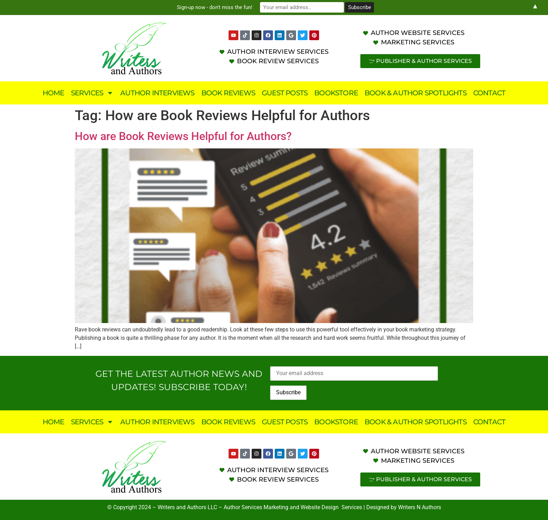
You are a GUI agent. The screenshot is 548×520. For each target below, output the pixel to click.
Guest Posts (285, 93)
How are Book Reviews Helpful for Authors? (183, 136)
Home (53, 93)
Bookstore (336, 93)
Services (92, 93)
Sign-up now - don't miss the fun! (214, 7)
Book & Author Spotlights (416, 93)
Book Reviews (228, 93)
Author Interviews (157, 93)
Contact (489, 93)
